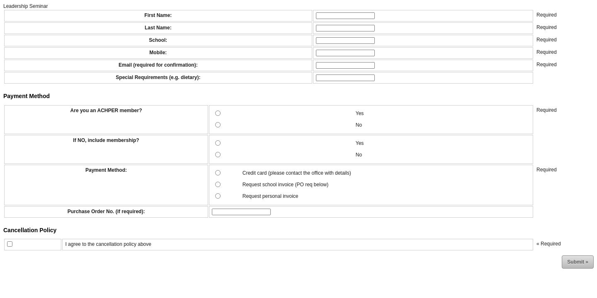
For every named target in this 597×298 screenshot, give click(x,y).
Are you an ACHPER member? (106, 110)
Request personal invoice (270, 196)
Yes (360, 113)
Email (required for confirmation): (158, 65)
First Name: (158, 15)
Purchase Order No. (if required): (106, 211)
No (359, 125)
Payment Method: (106, 170)
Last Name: (158, 28)
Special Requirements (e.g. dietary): (158, 77)
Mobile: (158, 52)
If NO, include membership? (106, 140)
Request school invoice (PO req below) (285, 184)
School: (158, 40)
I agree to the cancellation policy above (108, 244)
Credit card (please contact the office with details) (297, 173)
